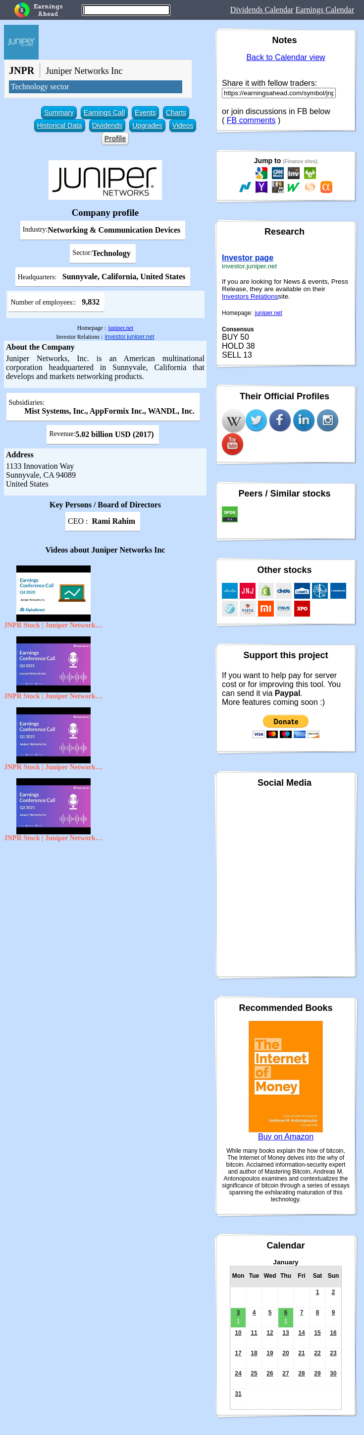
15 (317, 1332)
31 (238, 1393)
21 (301, 1353)
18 (254, 1353)
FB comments (251, 120)
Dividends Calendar (262, 9)
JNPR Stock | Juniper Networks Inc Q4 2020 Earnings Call (53, 625)
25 (254, 1373)
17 (238, 1353)
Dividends (107, 125)
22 (317, 1353)
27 (285, 1373)
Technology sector (40, 86)
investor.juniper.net (129, 336)
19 (269, 1353)
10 (238, 1332)
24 (238, 1373)
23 (333, 1353)
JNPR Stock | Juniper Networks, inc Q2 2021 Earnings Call (53, 838)
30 (333, 1373)
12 (269, 1332)
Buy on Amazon (285, 1136)
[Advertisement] (105, 918)
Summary (59, 112)
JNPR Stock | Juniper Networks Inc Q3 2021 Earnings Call (53, 696)
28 (301, 1373)
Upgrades (147, 125)
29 (317, 1373)
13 (285, 1332)
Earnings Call (104, 112)
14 (301, 1332)
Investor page (247, 257)
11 (254, 1332)
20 (285, 1353)
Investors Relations (250, 296)
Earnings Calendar (324, 9)
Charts (176, 112)
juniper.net (120, 327)
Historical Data (59, 125)
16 (333, 1332)
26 (269, 1373)
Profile (115, 138)
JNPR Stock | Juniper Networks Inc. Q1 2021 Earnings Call (53, 767)
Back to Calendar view (285, 57)
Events (145, 112)
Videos (183, 125)
